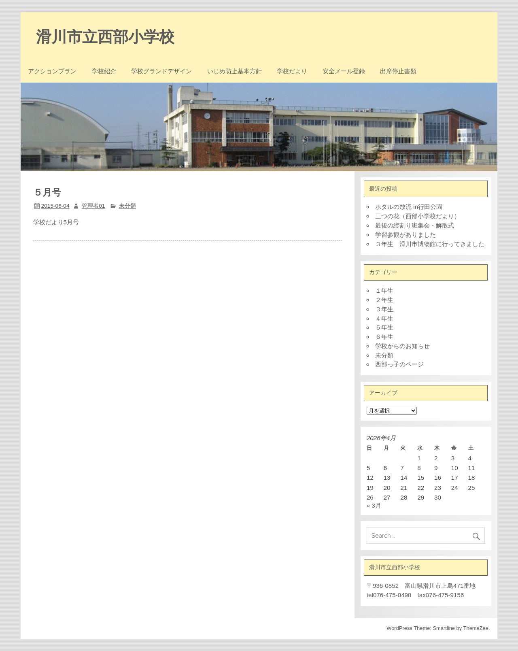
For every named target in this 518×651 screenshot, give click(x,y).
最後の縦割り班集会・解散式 (414, 225)
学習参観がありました (405, 234)
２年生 (384, 299)
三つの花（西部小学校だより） (417, 216)
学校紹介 (104, 71)
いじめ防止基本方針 (234, 71)
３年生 (384, 309)
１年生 (384, 290)
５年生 (384, 327)
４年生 (384, 318)
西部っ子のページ (399, 364)
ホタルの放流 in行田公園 (408, 206)
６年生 (384, 336)
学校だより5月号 (56, 222)
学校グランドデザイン (161, 71)
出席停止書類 (398, 71)
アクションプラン (52, 71)
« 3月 (374, 505)
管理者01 (93, 206)
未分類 (127, 206)
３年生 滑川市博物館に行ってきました (429, 243)
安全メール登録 (344, 71)
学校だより (292, 71)
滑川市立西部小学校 (105, 37)
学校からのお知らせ (402, 346)
